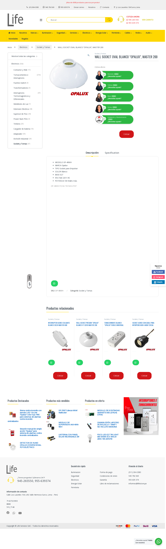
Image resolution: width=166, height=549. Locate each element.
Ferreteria (116, 33)
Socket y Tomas (43, 47)
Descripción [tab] (92, 153)
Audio (148, 33)
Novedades (13, 38)
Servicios (73, 33)
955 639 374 (64, 7)
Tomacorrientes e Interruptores (25, 76)
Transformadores (20, 87)
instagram (158, 277)
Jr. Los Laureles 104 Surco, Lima (127, 7)
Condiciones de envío (108, 476)
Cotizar (126, 134)
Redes (137, 33)
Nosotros (91, 7)
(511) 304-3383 (135, 472)
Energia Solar (101, 33)
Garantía (103, 480)
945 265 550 (132, 20)
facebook (158, 272)
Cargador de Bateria (22, 128)
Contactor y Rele (20, 69)
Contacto (104, 7)
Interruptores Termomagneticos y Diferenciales (25, 96)
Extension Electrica (21, 109)
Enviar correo (79, 7)
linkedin (158, 282)
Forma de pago (106, 472)
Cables (127, 33)
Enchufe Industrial (21, 138)
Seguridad (61, 33)
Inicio (11, 33)
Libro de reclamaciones (109, 483)
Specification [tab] (112, 153)
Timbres (17, 123)
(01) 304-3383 (32, 7)
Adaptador (18, 133)
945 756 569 (48, 7)
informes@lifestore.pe (138, 483)
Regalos (25, 38)
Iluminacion (46, 33)
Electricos (86, 33)
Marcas (34, 33)
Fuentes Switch (19, 82)
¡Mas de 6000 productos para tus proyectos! (83, 2)
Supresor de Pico (21, 113)
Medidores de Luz (21, 104)
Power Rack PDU (20, 119)
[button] (88, 55)
